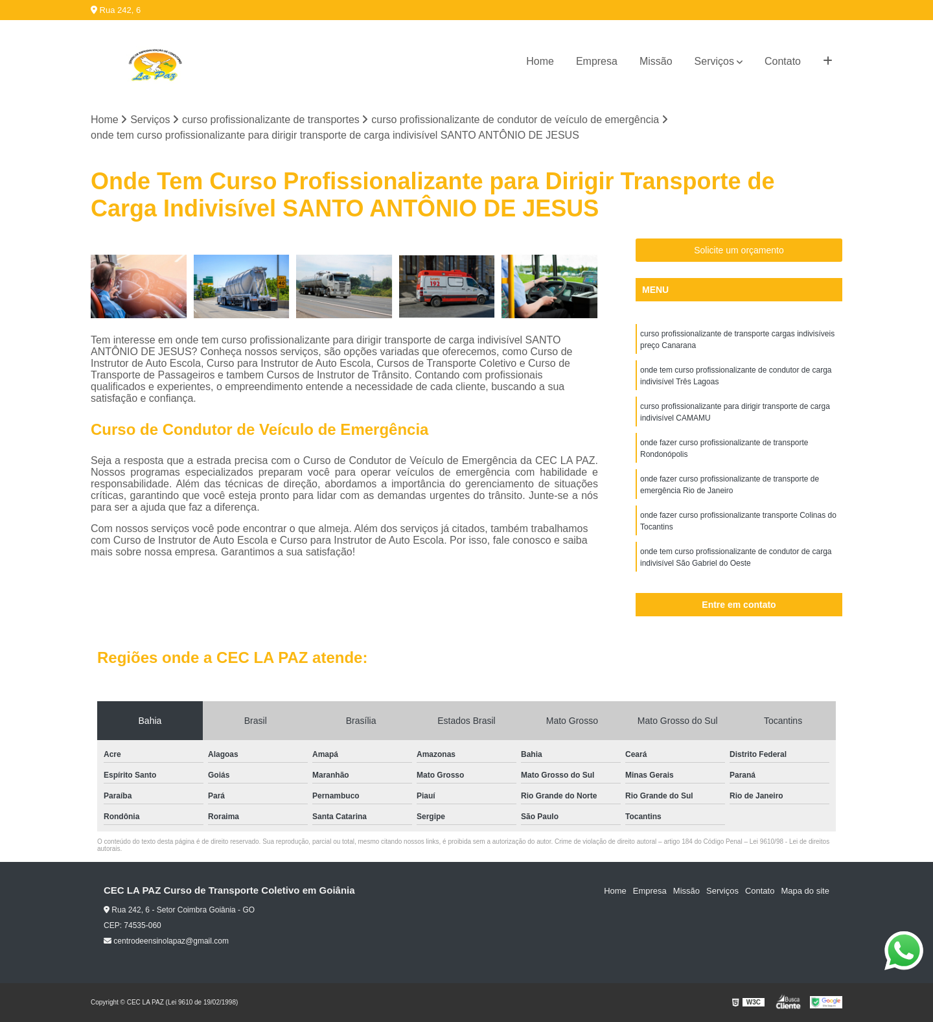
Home (540, 61)
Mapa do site (805, 891)
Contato (783, 61)
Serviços (714, 61)
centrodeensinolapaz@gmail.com (166, 941)
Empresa (596, 61)
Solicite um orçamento (739, 250)
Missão (656, 61)
